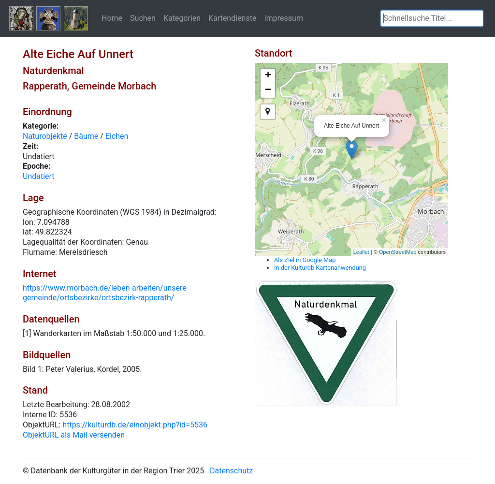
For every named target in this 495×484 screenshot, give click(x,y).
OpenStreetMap (398, 252)
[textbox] (432, 18)
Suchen (143, 18)
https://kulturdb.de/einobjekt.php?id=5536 (134, 424)
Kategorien (182, 18)
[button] (476, 18)
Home (112, 18)
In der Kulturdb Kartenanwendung (320, 267)
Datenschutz (231, 470)
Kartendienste (232, 18)
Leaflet (361, 252)
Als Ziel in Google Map (304, 260)
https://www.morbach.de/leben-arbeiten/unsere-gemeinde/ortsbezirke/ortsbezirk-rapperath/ (106, 293)
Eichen (117, 136)
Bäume (86, 136)
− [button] (268, 90)
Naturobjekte (45, 136)
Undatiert (39, 176)
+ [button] (268, 76)
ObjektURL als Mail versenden (74, 435)
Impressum (283, 18)
